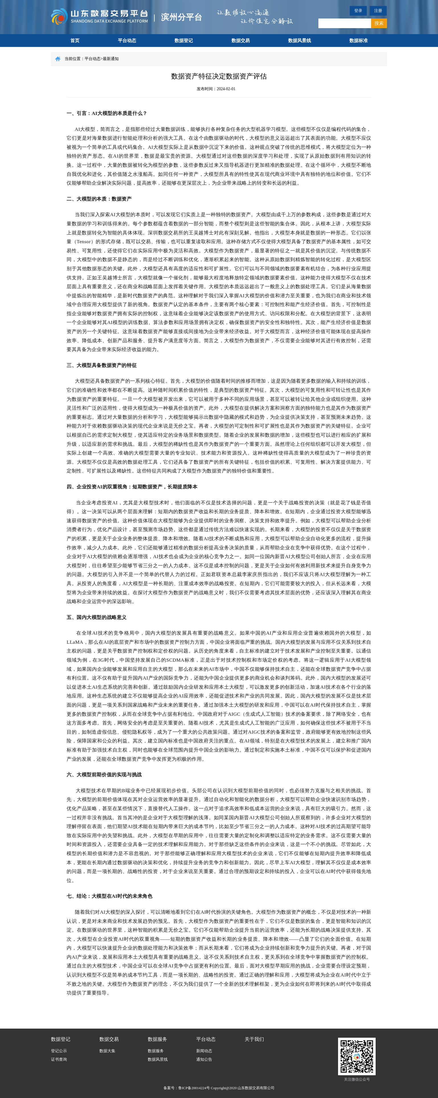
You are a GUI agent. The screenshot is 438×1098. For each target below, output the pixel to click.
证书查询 (59, 1059)
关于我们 (254, 1039)
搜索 (379, 23)
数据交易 (241, 40)
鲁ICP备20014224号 (194, 1088)
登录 (358, 11)
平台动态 (127, 40)
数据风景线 (299, 40)
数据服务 (157, 1039)
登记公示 (59, 1051)
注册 (378, 11)
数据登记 (184, 40)
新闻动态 (204, 1051)
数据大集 (107, 1051)
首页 (74, 40)
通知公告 (204, 1059)
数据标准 (358, 40)
